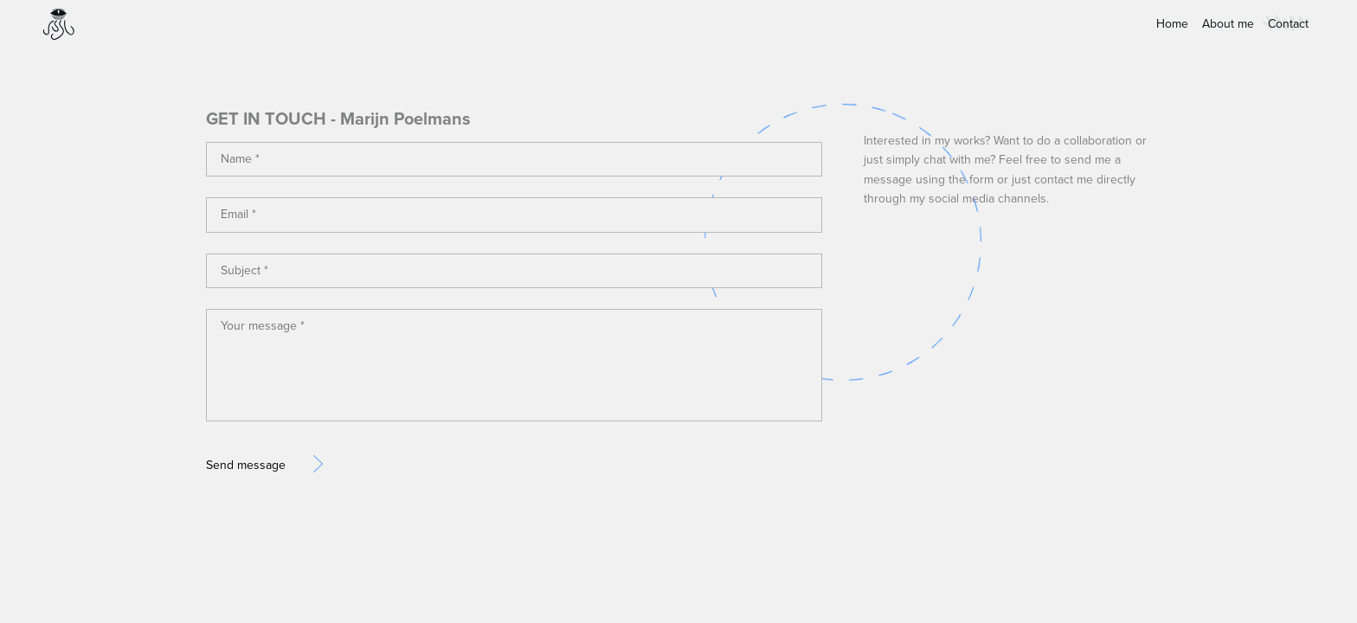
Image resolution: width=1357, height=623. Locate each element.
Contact (1288, 23)
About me (1228, 23)
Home (1172, 23)
